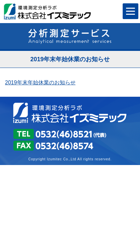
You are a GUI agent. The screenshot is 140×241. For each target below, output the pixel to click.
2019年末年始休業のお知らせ (40, 82)
